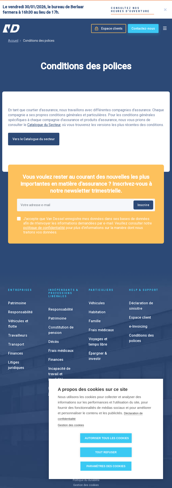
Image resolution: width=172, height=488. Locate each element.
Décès (53, 315)
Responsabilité (20, 285)
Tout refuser (131, 452)
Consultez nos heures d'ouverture (130, 10)
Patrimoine (17, 276)
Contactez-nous (143, 28)
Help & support (144, 263)
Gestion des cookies (71, 439)
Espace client (140, 290)
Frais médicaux (60, 324)
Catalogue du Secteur (43, 125)
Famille (95, 294)
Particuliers (101, 263)
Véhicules (97, 276)
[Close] (165, 9)
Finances (15, 326)
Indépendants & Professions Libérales (63, 266)
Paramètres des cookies (107, 466)
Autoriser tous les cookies (82, 452)
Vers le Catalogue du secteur (34, 139)
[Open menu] (164, 28)
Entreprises (20, 263)
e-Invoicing (138, 299)
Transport (16, 317)
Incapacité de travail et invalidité (59, 347)
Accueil (13, 40)
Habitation (97, 285)
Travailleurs (17, 308)
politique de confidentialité (44, 228)
